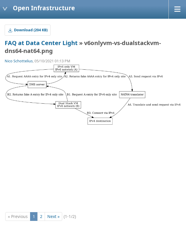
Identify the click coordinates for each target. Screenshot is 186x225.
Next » (53, 216)
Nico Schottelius (19, 61)
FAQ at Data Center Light (41, 43)
